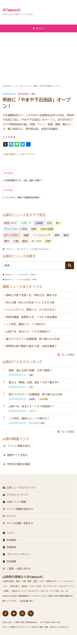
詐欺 (48, 241)
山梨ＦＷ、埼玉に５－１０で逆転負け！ (29, 331)
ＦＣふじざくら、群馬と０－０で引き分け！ (31, 309)
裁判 (24, 241)
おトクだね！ (24, 94)
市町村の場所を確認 (18, 464)
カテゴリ (9, 516)
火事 (15, 241)
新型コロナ (10, 223)
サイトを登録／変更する (17, 523)
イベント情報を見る (18, 446)
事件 (6, 241)
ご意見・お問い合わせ (16, 568)
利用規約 (9, 540)
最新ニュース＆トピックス (22, 286)
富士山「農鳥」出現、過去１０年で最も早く (34, 382)
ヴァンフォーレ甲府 (15, 229)
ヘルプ (8, 533)
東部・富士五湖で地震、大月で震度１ (30, 370)
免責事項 (9, 547)
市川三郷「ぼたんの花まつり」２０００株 (30, 302)
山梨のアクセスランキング (22, 361)
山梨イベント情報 (14, 502)
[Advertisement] (38, 55)
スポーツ (26, 223)
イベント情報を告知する (17, 509)
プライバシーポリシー (16, 554)
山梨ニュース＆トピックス (19, 487)
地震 (26, 235)
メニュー (38, 28)
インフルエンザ (41, 235)
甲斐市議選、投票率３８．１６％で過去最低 (31, 317)
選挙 (57, 235)
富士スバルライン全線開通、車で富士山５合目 (33, 339)
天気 (49, 223)
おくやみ (36, 241)
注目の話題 (46, 229)
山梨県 (39, 223)
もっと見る (68, 354)
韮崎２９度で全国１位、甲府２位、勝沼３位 (31, 295)
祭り (58, 223)
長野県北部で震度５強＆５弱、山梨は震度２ (31, 346)
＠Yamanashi (12, 10)
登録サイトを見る (17, 455)
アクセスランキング (15, 495)
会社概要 (9, 561)
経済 (33, 94)
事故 (66, 235)
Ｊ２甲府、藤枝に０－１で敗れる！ (26, 324)
